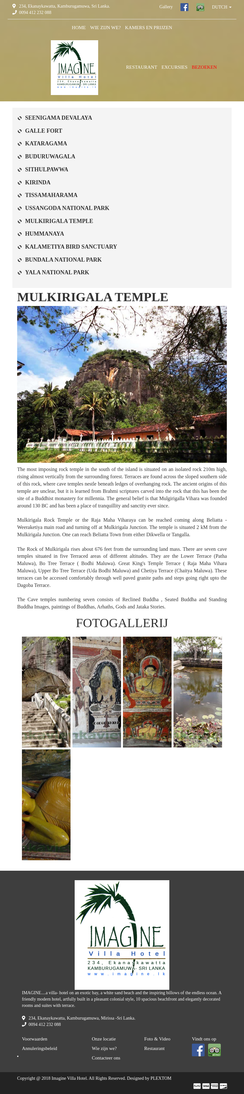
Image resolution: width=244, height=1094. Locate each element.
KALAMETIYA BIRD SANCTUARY (71, 247)
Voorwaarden (34, 1038)
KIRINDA (38, 182)
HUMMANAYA (44, 234)
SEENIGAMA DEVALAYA (58, 118)
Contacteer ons (106, 1057)
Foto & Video (157, 1038)
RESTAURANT (141, 67)
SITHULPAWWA (46, 169)
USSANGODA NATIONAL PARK (67, 208)
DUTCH (222, 7)
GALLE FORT (43, 131)
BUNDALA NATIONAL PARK (63, 260)
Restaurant (154, 1048)
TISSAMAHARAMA (51, 195)
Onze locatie (104, 1038)
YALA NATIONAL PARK (57, 272)
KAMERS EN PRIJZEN (148, 27)
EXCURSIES (174, 67)
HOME (79, 27)
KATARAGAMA (46, 143)
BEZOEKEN (204, 67)
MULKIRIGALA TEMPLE (59, 221)
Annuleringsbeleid (39, 1048)
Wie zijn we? (104, 1048)
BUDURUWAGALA (50, 156)
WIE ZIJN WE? (105, 27)
